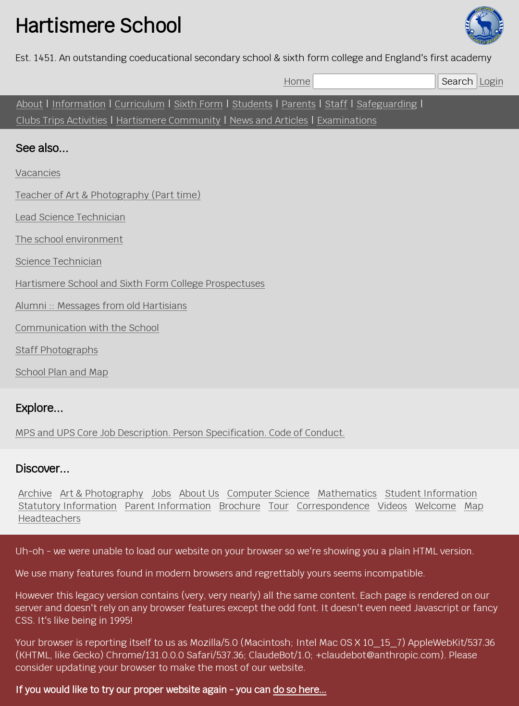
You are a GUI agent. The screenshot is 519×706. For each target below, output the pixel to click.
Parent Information (168, 506)
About (29, 104)
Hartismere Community (168, 120)
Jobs (161, 493)
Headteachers (49, 518)
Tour (279, 506)
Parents (299, 104)
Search (457, 81)
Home (297, 81)
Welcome (435, 506)
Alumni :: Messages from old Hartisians (101, 305)
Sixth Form (198, 104)
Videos (392, 506)
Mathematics (347, 493)
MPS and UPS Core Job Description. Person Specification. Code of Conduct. (180, 432)
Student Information (431, 493)
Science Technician (58, 261)
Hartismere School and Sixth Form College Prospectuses (140, 283)
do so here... (299, 689)
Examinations (347, 120)
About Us (199, 493)
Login (492, 81)
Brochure (239, 506)
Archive (35, 493)
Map (473, 506)
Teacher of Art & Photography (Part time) (108, 195)
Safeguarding (387, 104)
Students (252, 104)
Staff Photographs (56, 350)
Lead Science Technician (70, 217)
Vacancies (38, 173)
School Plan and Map (61, 372)
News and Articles (269, 120)
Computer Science (268, 493)
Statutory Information (67, 506)
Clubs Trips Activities (61, 120)
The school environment (69, 239)
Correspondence (333, 506)
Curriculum (140, 104)
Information (79, 104)
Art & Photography (101, 493)
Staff (336, 104)
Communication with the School (87, 327)
